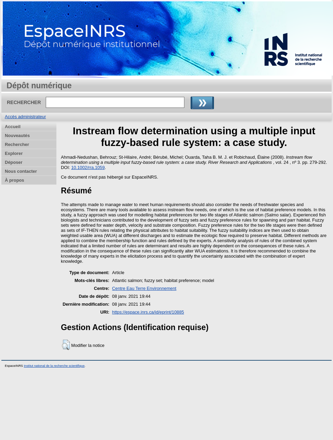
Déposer (13, 162)
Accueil (13, 126)
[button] (66, 345)
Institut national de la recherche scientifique (54, 366)
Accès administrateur (25, 116)
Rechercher (17, 144)
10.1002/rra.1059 (88, 167)
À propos (14, 180)
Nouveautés (17, 135)
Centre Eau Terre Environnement (144, 288)
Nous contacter (21, 171)
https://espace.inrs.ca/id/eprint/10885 (148, 312)
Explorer (14, 153)
